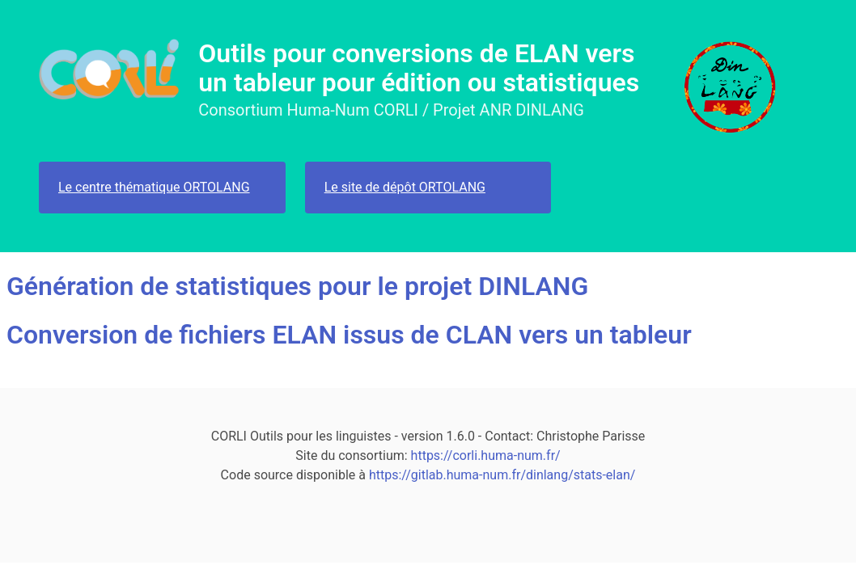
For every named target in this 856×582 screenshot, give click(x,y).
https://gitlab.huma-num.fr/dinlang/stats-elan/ (502, 475)
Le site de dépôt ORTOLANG (404, 187)
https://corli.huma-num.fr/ (486, 455)
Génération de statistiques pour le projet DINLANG (297, 286)
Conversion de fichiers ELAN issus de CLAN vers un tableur (349, 334)
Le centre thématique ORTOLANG (154, 187)
